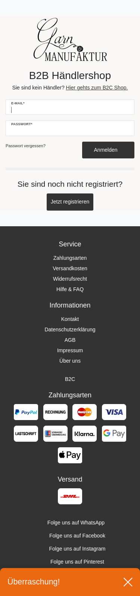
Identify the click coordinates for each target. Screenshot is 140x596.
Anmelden (108, 150)
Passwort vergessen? (26, 146)
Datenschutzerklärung (69, 329)
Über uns (70, 361)
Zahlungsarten (70, 258)
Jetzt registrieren (70, 202)
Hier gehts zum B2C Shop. (97, 88)
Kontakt (70, 319)
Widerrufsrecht (70, 279)
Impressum (70, 350)
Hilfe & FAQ (70, 289)
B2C (70, 379)
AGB (70, 340)
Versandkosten (70, 268)
